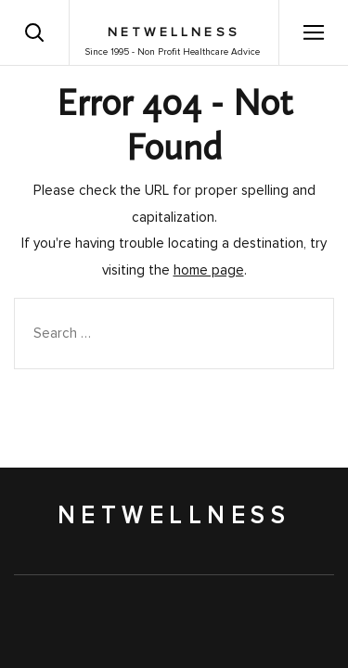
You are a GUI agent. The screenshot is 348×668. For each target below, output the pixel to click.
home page (209, 270)
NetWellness (174, 32)
